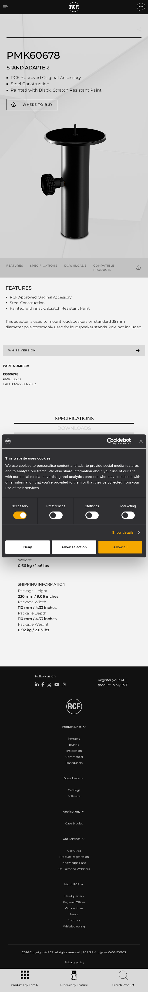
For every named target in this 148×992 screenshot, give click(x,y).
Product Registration (74, 856)
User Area (74, 850)
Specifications (43, 265)
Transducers (74, 763)
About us (74, 920)
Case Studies (74, 823)
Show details (123, 532)
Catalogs (74, 790)
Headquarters (74, 896)
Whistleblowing (74, 926)
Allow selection (74, 547)
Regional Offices (74, 902)
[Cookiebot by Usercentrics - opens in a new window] (110, 441)
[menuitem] (74, 962)
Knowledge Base (74, 863)
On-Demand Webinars (74, 869)
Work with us (74, 908)
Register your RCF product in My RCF (113, 682)
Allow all (120, 547)
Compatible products (103, 267)
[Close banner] (141, 441)
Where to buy (38, 105)
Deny (27, 547)
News (74, 914)
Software (74, 796)
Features (14, 265)
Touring (74, 744)
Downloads (75, 265)
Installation (74, 750)
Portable (74, 738)
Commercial (74, 757)
